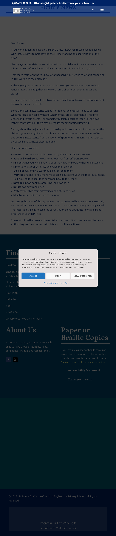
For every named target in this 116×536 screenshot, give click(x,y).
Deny (58, 276)
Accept (33, 276)
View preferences (83, 276)
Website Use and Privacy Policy (56, 283)
